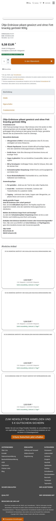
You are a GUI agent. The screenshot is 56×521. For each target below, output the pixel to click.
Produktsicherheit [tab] (8, 110)
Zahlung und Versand (31, 450)
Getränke (47, 456)
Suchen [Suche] (35, 3)
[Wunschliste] (40, 3)
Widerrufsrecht (29, 453)
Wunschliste (6, 69)
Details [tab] (5, 98)
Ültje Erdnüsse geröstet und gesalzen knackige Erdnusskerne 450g (28, 292)
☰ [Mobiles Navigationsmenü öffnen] (53, 3)
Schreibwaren (48, 471)
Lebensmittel (48, 453)
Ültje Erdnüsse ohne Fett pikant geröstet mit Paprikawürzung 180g (28, 376)
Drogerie (47, 459)
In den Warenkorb (38, 61)
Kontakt (4, 453)
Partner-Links (6, 468)
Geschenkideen (49, 474)
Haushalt (47, 462)
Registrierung (28, 456)
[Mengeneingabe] (4, 61)
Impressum (5, 465)
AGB (3, 462)
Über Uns (5, 450)
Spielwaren (48, 465)
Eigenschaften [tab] (7, 104)
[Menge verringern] (8, 62)
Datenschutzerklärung (9, 456)
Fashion (47, 468)
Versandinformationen (17, 79)
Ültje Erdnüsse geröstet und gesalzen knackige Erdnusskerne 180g (28, 251)
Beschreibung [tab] (7, 92)
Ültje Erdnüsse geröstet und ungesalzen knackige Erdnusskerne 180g (28, 334)
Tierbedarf (47, 480)
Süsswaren (48, 450)
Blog (29, 3)
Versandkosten (17, 74)
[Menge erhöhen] (8, 59)
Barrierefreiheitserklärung (10, 459)
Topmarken (48, 483)
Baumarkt (47, 477)
